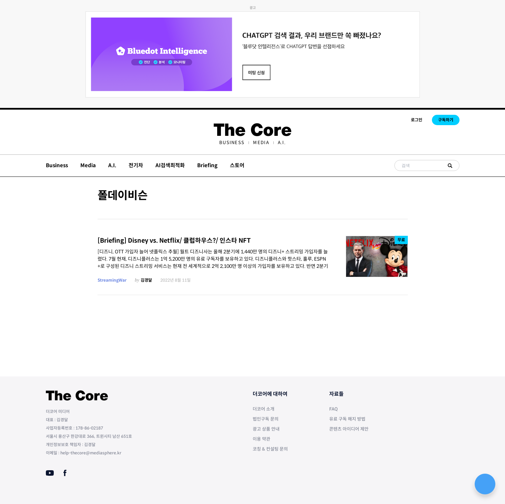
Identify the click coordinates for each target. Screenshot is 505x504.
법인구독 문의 (266, 419)
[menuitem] (231, 142)
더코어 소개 (263, 409)
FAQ (333, 409)
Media (261, 142)
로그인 (416, 119)
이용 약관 (261, 439)
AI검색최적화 (170, 165)
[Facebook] (65, 473)
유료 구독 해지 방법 (347, 419)
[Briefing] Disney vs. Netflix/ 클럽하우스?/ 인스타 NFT (174, 240)
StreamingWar (112, 280)
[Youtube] (50, 473)
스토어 (237, 165)
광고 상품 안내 (266, 429)
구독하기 (445, 119)
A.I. (282, 142)
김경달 (146, 280)
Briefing (207, 165)
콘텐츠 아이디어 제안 (348, 429)
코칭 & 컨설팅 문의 (270, 449)
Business (231, 142)
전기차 (136, 165)
